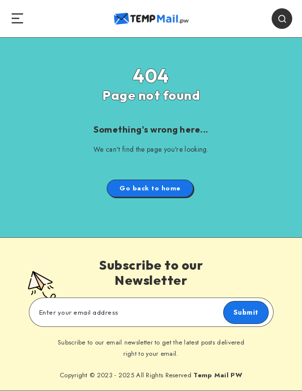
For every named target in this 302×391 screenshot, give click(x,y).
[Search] (282, 18)
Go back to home (150, 188)
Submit (245, 312)
